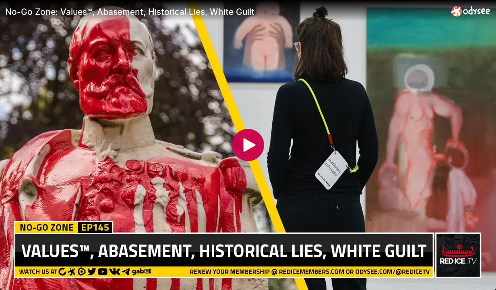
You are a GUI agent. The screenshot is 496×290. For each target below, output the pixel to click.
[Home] (471, 11)
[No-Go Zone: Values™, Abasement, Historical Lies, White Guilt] (225, 11)
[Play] (248, 145)
